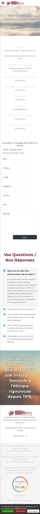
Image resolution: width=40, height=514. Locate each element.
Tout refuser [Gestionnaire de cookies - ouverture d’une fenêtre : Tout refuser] (20, 511)
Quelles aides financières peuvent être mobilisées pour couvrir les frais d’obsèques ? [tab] (20, 317)
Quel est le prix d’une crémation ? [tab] (20, 309)
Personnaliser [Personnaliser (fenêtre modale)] (33, 511)
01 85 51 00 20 (20, 90)
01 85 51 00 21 (20, 128)
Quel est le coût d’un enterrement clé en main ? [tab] (19, 273)
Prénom (6, 167)
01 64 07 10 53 (20, 80)
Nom (5, 158)
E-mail (5, 176)
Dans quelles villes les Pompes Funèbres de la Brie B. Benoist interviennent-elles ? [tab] (18, 328)
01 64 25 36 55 (20, 119)
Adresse (6, 194)
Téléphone (7, 185)
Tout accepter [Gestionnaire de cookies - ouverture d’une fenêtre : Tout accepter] (8, 511)
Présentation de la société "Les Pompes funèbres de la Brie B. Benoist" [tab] (18, 339)
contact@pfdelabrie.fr (20, 109)
